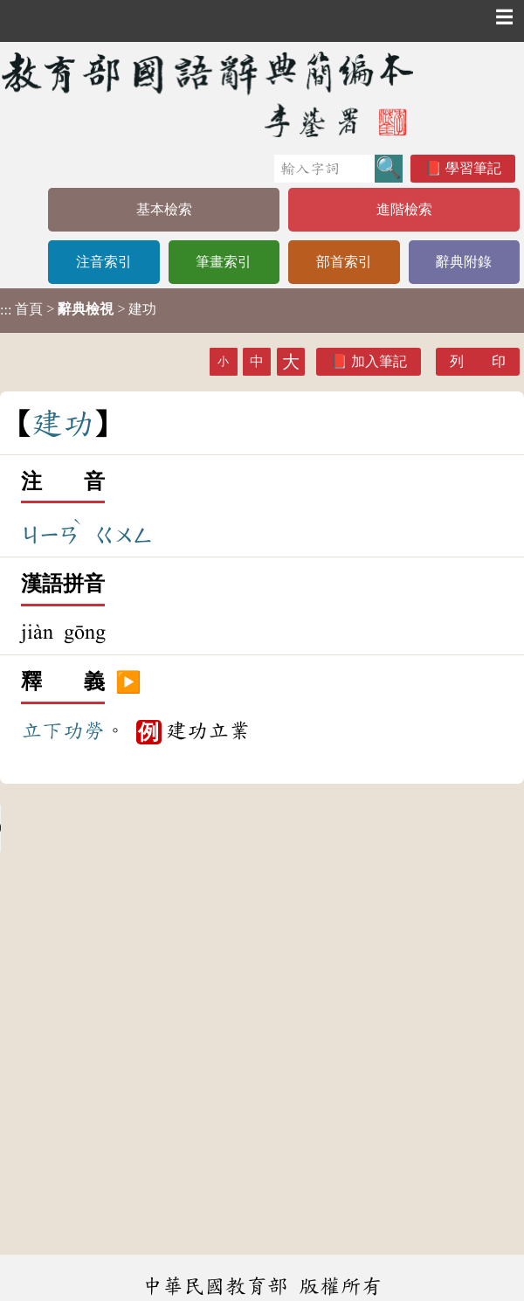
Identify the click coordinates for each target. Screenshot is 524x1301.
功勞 (84, 730)
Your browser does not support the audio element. (131, 828)
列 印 (478, 361)
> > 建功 (78, 309)
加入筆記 (379, 361)
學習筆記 (473, 168)
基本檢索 (164, 209)
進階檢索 (404, 209)
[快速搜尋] (324, 169)
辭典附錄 (464, 261)
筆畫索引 (224, 261)
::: (5, 310)
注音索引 (104, 261)
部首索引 (344, 261)
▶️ (128, 682)
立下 (42, 730)
